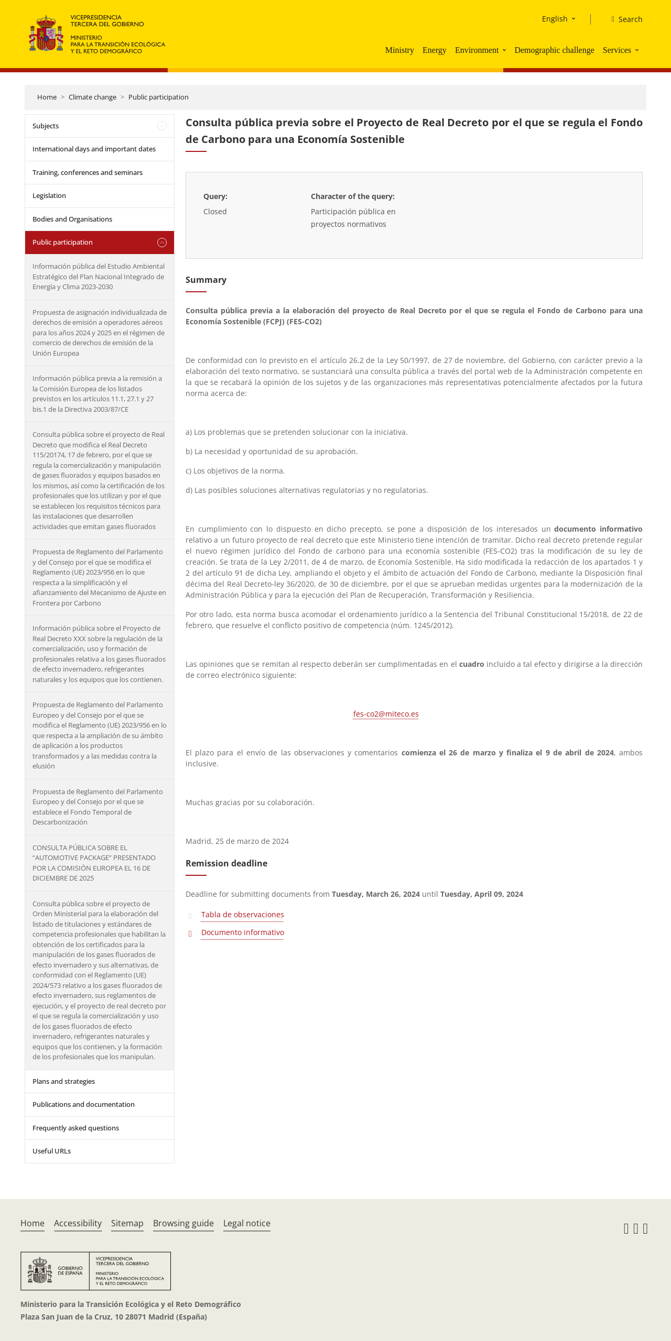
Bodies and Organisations (72, 219)
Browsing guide (183, 1223)
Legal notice (246, 1223)
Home (47, 97)
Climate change (92, 97)
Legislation (49, 195)
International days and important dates (94, 148)
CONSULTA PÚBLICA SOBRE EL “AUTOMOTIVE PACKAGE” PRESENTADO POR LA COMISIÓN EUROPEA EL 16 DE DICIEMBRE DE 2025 (94, 863)
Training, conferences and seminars (88, 172)
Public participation (158, 97)
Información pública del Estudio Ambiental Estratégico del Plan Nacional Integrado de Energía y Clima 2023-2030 (99, 276)
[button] (505, 49)
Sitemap (127, 1223)
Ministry (399, 50)
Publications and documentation (84, 1104)
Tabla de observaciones (242, 914)
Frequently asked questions (76, 1128)
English (555, 19)
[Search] (623, 19)
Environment (477, 50)
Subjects (46, 125)
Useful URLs (52, 1151)
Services (617, 50)
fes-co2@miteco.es (386, 714)
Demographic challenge (554, 50)
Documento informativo (242, 932)
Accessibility (78, 1223)
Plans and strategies (64, 1081)
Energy (435, 50)
